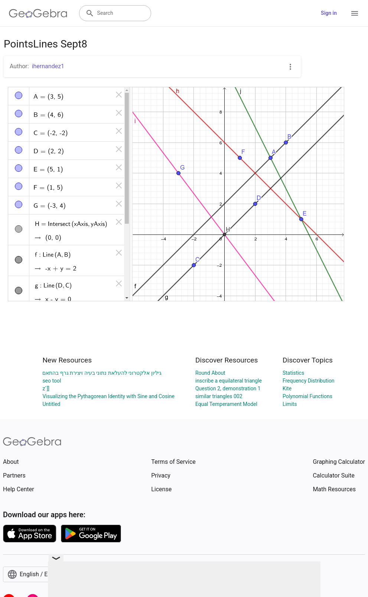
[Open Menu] (354, 13)
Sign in (329, 13)
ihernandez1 (48, 66)
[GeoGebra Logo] (38, 13)
